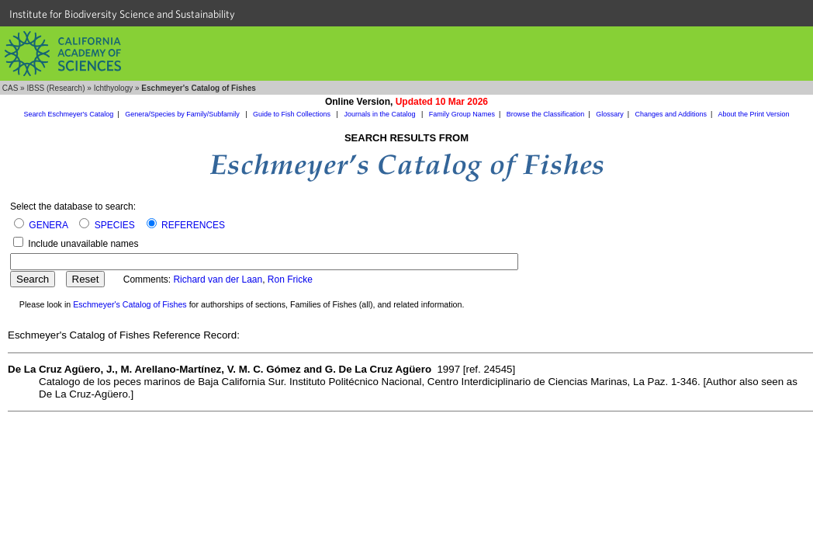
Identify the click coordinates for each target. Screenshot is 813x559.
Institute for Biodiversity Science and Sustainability (122, 14)
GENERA (48, 225)
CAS (10, 88)
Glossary (610, 114)
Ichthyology (113, 88)
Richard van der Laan (217, 279)
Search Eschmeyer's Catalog (69, 114)
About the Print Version (753, 114)
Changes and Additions (671, 114)
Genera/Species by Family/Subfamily (183, 114)
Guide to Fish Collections (293, 114)
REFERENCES (193, 225)
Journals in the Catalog (380, 114)
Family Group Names (462, 114)
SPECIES (115, 225)
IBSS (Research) (55, 88)
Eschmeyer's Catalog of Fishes (130, 304)
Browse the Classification (546, 114)
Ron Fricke (290, 279)
